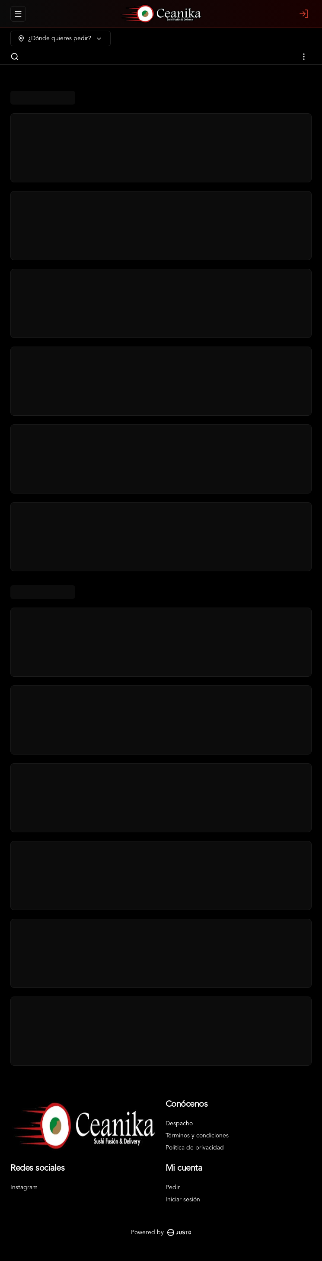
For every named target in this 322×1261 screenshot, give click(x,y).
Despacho (179, 1124)
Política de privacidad (195, 1148)
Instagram (24, 1188)
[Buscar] (14, 56)
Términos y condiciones (197, 1136)
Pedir (173, 1188)
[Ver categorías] (304, 56)
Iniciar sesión (183, 1200)
